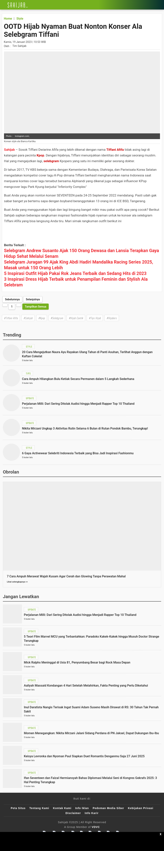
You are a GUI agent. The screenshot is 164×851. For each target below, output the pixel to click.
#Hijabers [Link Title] (112, 318)
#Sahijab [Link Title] (28, 318)
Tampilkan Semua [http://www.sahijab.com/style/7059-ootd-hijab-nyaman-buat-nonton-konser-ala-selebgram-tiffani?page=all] (35, 306)
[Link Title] (3, 5)
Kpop (40, 155)
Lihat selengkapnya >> (17, 582)
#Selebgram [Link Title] (57, 318)
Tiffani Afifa (115, 149)
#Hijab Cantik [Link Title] (76, 318)
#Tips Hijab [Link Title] (95, 318)
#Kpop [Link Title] (41, 318)
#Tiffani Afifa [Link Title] (11, 318)
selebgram (51, 161)
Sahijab (9, 149)
